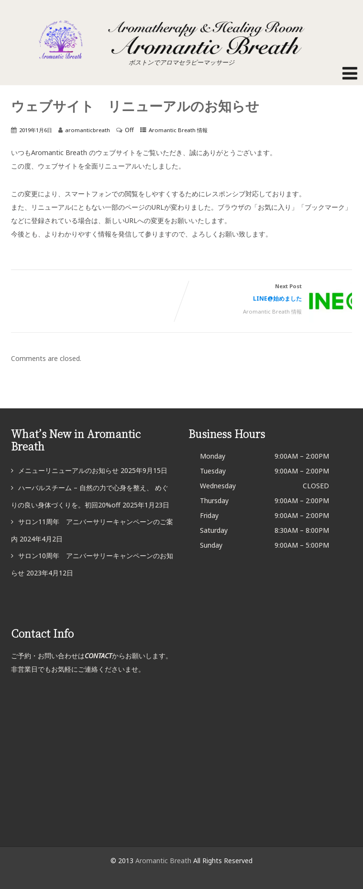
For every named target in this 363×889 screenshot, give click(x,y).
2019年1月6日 (35, 130)
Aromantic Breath (164, 860)
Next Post (267, 293)
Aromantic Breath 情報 (178, 130)
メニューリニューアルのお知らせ (68, 470)
